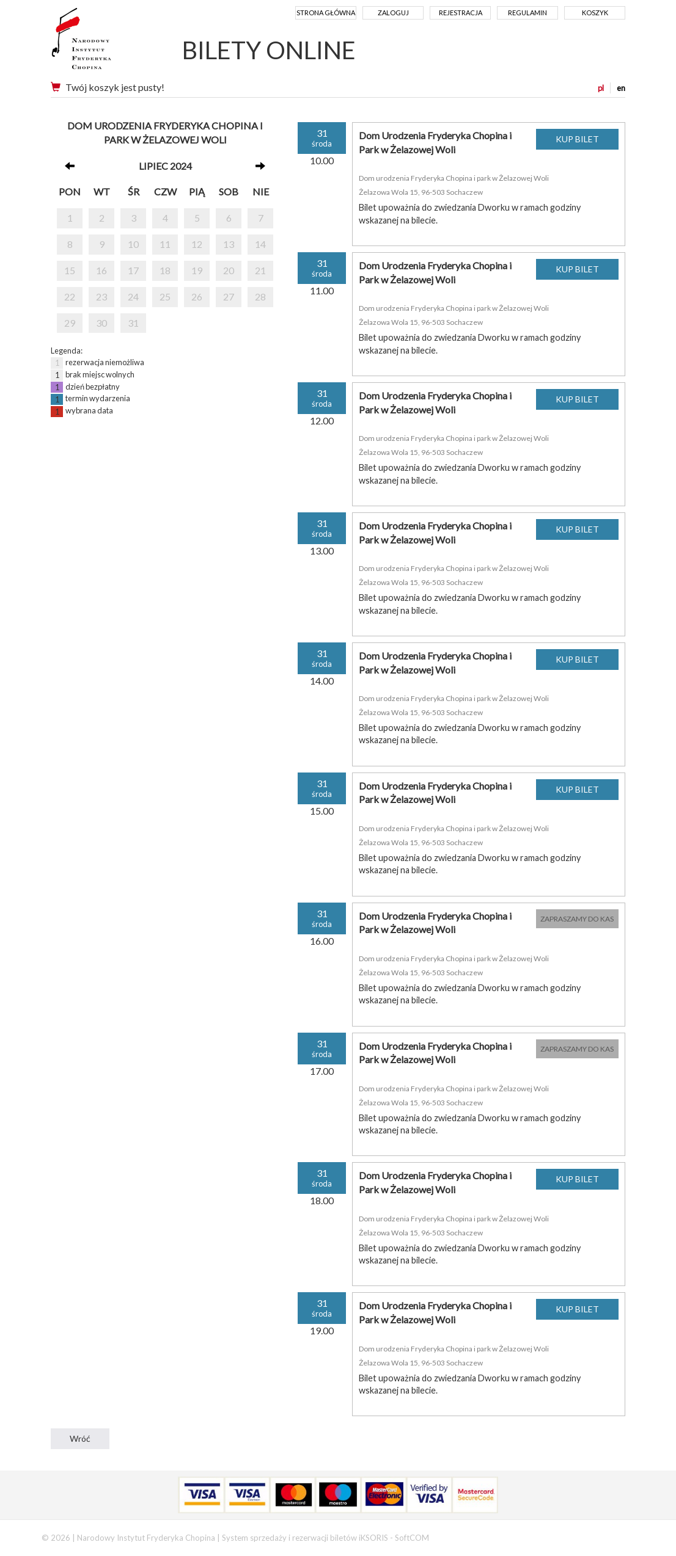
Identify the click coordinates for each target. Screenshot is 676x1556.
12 (196, 244)
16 (101, 270)
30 (101, 323)
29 (69, 323)
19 (196, 270)
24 (133, 296)
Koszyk (595, 12)
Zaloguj (393, 12)
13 (228, 244)
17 (133, 270)
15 (69, 270)
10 (133, 244)
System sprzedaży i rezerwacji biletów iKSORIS (305, 1538)
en (621, 88)
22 (69, 296)
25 (165, 296)
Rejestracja (460, 12)
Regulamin (527, 12)
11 (165, 244)
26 (196, 296)
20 (228, 270)
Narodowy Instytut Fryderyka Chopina (104, 42)
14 (260, 244)
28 (260, 296)
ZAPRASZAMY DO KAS (577, 918)
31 (133, 323)
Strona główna (325, 12)
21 (260, 270)
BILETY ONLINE (269, 50)
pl (601, 88)
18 (165, 270)
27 (228, 296)
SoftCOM (412, 1538)
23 (101, 296)
